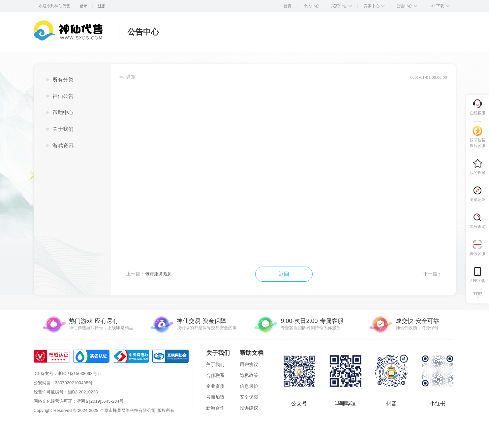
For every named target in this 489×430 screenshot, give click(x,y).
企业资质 (215, 386)
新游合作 (215, 408)
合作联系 (215, 375)
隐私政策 (249, 375)
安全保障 (249, 397)
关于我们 (215, 364)
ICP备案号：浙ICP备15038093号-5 (67, 373)
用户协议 (249, 364)
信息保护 (249, 386)
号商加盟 (215, 397)
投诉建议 (249, 408)
